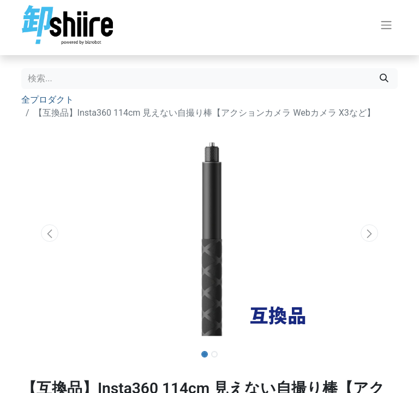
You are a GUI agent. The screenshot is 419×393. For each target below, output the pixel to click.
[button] (49, 233)
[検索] (384, 78)
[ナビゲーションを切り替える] (386, 25)
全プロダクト (47, 99)
